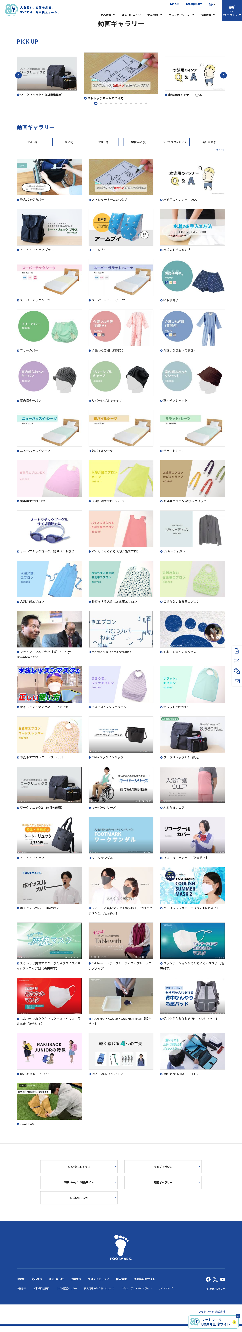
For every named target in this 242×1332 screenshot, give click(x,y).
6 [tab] (121, 103)
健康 (103, 142)
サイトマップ (165, 1294)
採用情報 (205, 15)
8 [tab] (131, 103)
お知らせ (174, 4)
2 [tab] (101, 103)
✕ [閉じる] (238, 1316)
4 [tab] (111, 103)
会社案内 (209, 142)
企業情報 (152, 15)
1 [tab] (95, 103)
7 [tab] (126, 103)
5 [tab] (116, 103)
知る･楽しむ (129, 15)
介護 (67, 142)
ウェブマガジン (163, 1168)
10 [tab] (141, 103)
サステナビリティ (179, 15)
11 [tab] (146, 103)
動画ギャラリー (163, 1185)
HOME (21, 1285)
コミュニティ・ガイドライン (136, 1294)
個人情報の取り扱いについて (99, 1294)
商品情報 (105, 15)
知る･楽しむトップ (79, 1168)
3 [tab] (106, 103)
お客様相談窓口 (194, 4)
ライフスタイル (174, 142)
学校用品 (138, 142)
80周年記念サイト (144, 1285)
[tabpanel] (121, 76)
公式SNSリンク (79, 1203)
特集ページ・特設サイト (79, 1185)
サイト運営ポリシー (66, 1294)
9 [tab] (136, 103)
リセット (220, 150)
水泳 (32, 142)
